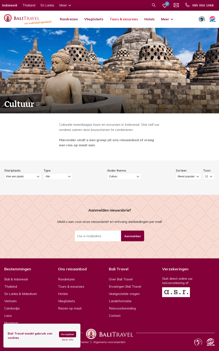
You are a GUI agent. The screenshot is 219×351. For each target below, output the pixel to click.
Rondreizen (69, 19)
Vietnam (10, 301)
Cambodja (11, 308)
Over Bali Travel (121, 279)
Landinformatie (120, 301)
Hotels (149, 19)
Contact (115, 316)
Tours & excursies (124, 19)
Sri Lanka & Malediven (20, 294)
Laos (8, 316)
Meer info (68, 339)
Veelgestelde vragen (124, 294)
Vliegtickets (93, 19)
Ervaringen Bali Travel (125, 286)
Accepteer (67, 334)
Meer (167, 19)
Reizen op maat (70, 308)
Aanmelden (132, 236)
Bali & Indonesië (16, 279)
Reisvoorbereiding (122, 308)
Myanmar (11, 323)
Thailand (10, 286)
